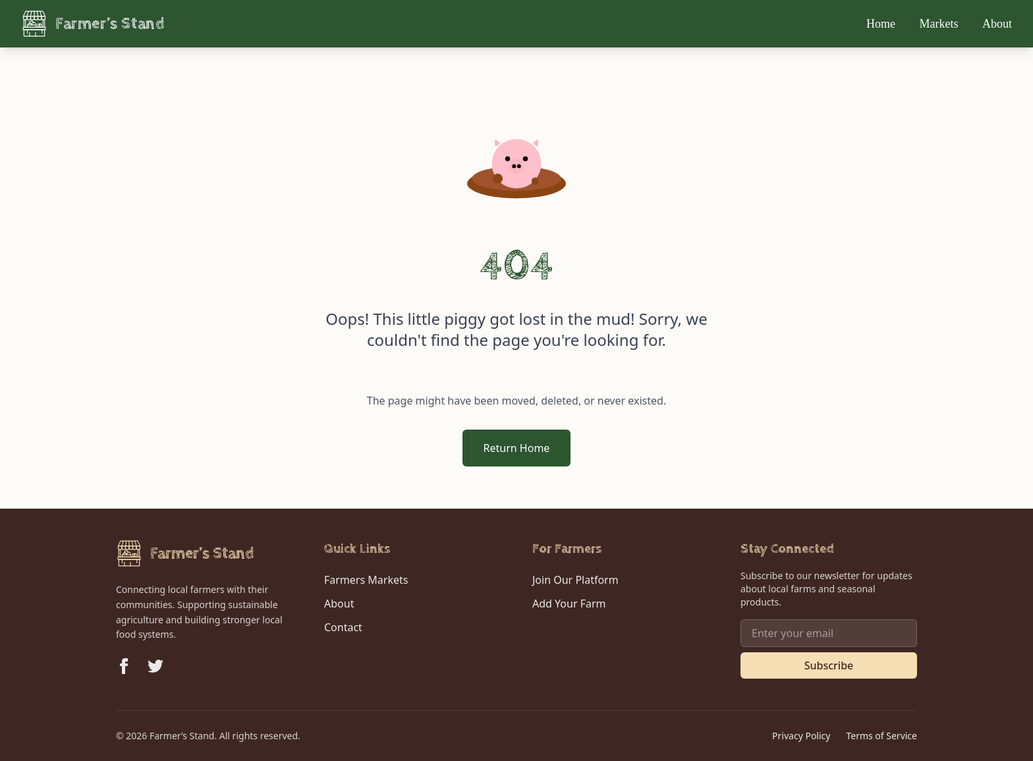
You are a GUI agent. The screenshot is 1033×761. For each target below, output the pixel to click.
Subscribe (829, 665)
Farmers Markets (366, 580)
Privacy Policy (801, 735)
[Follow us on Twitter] (155, 666)
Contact (343, 627)
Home (882, 23)
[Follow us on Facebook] (124, 666)
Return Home (517, 448)
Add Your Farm (569, 603)
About (997, 23)
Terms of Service (881, 735)
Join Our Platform (575, 580)
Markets (940, 23)
